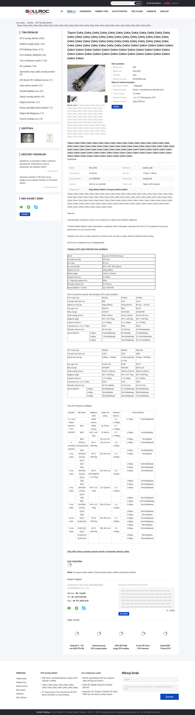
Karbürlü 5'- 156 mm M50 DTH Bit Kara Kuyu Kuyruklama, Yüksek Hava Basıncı (77, 647)
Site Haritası (21, 697)
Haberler (151, 11)
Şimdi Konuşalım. (154, 3)
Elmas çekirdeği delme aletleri (34, 107)
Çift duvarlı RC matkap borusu (34, 80)
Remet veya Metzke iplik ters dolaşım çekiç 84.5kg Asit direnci (98, 679)
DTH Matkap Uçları (29, 49)
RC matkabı (25, 66)
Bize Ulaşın (137, 11)
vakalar (164, 11)
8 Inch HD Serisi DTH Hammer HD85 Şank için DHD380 (143, 647)
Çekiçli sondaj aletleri (30, 96)
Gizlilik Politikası (43, 712)
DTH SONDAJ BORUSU (31, 55)
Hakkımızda (85, 11)
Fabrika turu (101, 11)
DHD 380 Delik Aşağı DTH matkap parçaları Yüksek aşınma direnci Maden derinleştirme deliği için (121, 647)
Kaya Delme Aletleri (128, 572)
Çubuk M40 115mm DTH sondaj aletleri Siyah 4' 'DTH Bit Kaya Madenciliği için (165, 647)
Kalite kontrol (120, 11)
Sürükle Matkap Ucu (29, 91)
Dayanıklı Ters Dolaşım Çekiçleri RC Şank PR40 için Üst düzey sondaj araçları (100, 692)
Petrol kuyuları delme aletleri (106, 572)
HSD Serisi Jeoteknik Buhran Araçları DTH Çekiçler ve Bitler (60, 679)
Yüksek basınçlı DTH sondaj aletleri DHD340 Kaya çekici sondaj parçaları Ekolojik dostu (99, 647)
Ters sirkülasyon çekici (30, 60)
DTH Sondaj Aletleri (43, 23)
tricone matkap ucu (29, 119)
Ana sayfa (20, 23)
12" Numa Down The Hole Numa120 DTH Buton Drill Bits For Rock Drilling (59, 693)
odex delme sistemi (29, 85)
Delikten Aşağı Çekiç (29, 44)
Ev (62, 11)
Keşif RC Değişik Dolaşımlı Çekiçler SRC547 (97, 686)
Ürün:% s (71, 11)
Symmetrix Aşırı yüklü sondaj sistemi (37, 71)
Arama (138, 3)
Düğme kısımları (27, 102)
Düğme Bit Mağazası (30, 113)
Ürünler (30, 23)
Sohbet (116, 107)
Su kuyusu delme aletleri (83, 572)
